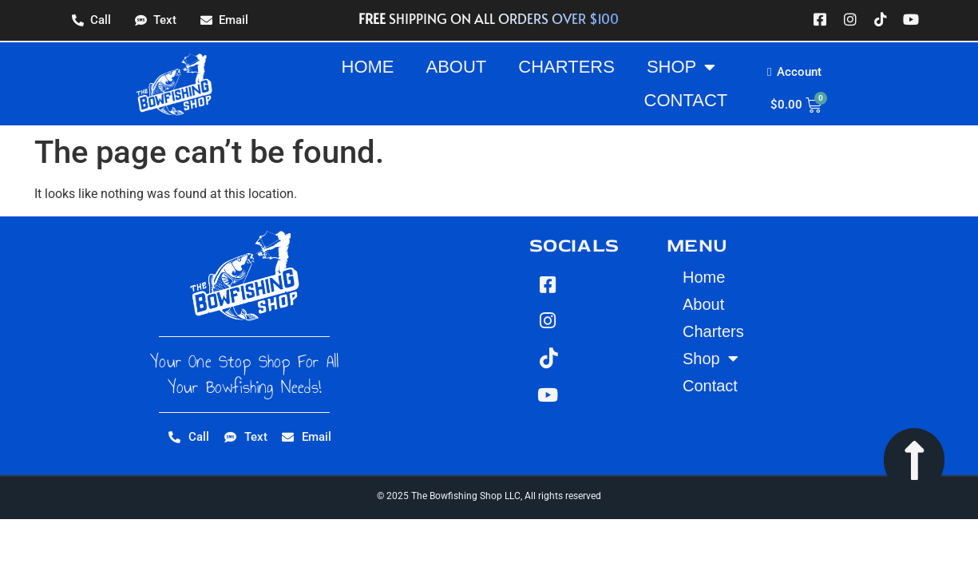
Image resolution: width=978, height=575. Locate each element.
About (456, 67)
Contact (686, 100)
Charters (566, 67)
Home (368, 67)
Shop (681, 67)
